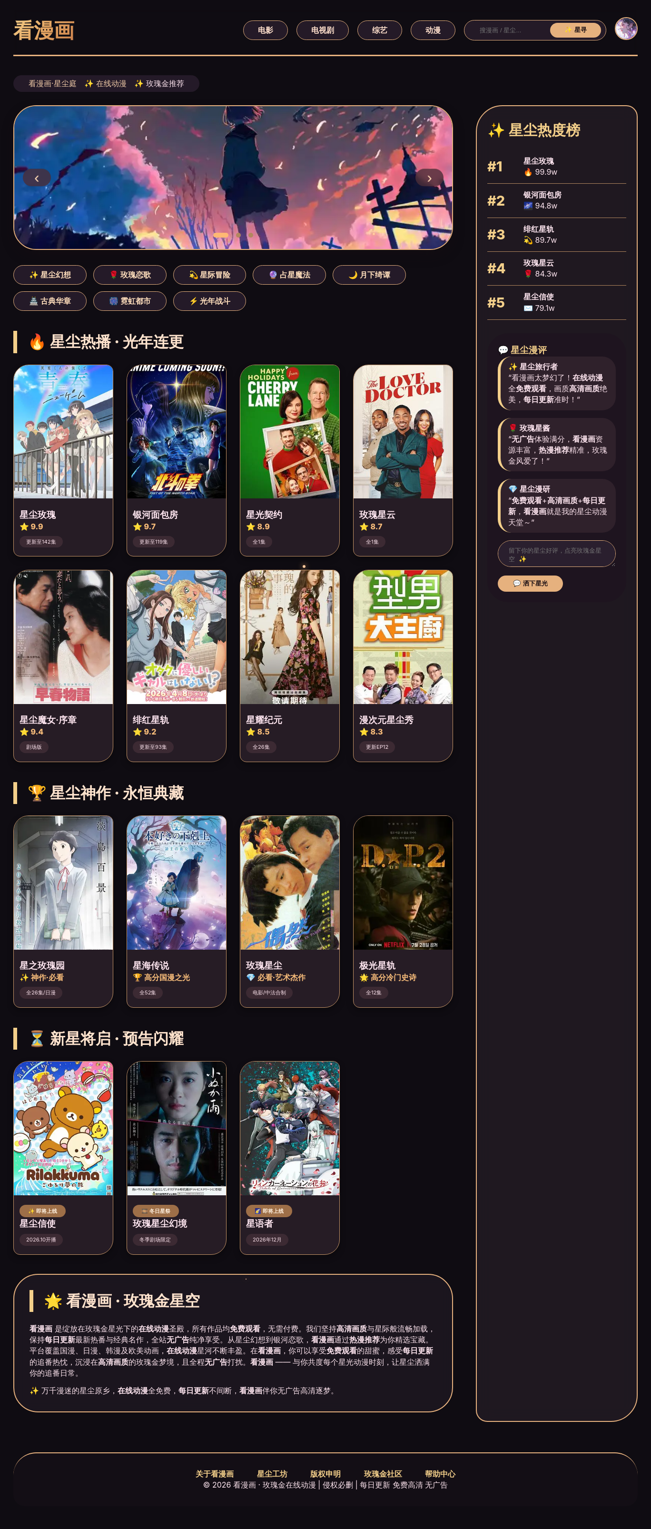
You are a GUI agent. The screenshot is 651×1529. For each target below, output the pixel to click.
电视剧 (322, 30)
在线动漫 (111, 83)
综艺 (379, 30)
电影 (265, 30)
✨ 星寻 (575, 29)
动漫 (433, 30)
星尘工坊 (272, 1474)
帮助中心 (440, 1474)
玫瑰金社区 (383, 1474)
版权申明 (325, 1474)
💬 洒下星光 (530, 586)
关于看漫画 (215, 1474)
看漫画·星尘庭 (53, 83)
